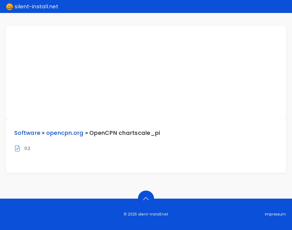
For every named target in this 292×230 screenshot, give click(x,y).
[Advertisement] (149, 72)
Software (27, 133)
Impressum (275, 214)
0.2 (27, 148)
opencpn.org (65, 133)
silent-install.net (32, 7)
